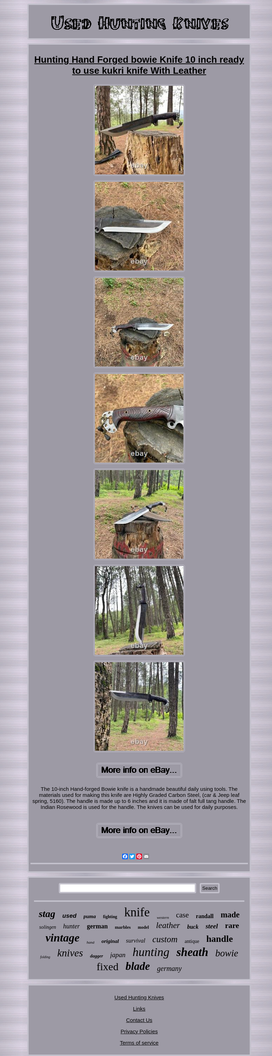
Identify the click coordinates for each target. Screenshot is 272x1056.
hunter (71, 926)
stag (47, 913)
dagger (96, 956)
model (143, 927)
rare (232, 925)
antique (192, 941)
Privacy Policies (139, 1031)
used (69, 915)
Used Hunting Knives (139, 997)
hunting (150, 952)
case (182, 915)
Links (139, 1009)
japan (117, 955)
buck (192, 927)
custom (164, 939)
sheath (192, 952)
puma (90, 916)
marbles (123, 927)
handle (219, 939)
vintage (62, 937)
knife (137, 912)
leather (168, 925)
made (230, 914)
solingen (47, 927)
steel (211, 926)
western (163, 917)
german (97, 926)
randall (205, 916)
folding (45, 957)
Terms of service (139, 1043)
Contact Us (139, 1020)
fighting (110, 916)
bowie (226, 953)
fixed (108, 966)
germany (169, 968)
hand (90, 942)
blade (137, 966)
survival (136, 940)
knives (70, 953)
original (110, 941)
